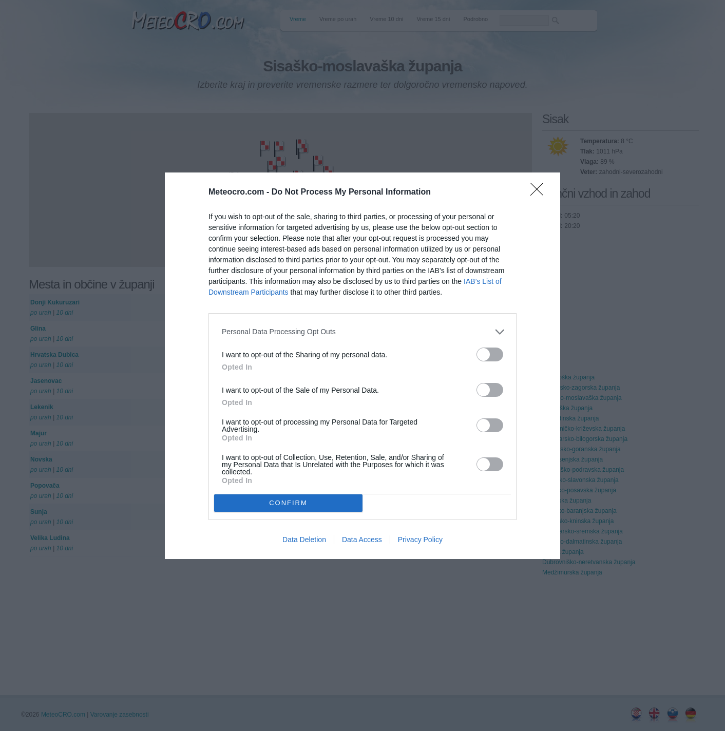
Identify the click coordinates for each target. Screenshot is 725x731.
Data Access (362, 539)
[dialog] (362, 365)
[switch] (489, 354)
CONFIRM (288, 503)
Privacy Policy (420, 539)
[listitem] (362, 331)
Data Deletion (304, 539)
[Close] (540, 192)
